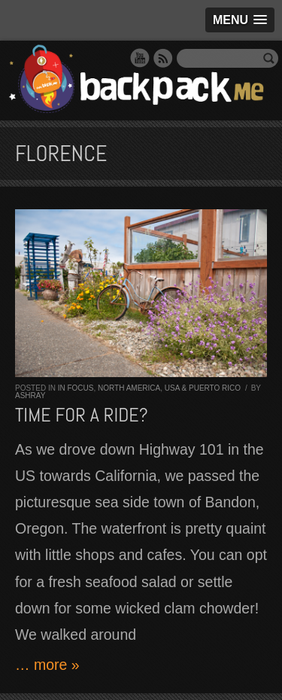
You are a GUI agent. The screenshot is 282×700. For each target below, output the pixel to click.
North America (129, 388)
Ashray (30, 395)
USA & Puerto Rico (203, 388)
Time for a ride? (81, 415)
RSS (163, 58)
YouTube (140, 58)
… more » (47, 664)
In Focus (76, 388)
